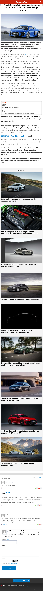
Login (8, 539)
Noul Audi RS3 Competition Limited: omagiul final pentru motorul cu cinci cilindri (20, 364)
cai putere (6, 107)
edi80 (8, 492)
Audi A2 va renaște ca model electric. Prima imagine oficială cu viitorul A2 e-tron (18, 331)
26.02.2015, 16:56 (9, 482)
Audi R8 (23, 136)
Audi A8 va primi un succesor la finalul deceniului (20, 300)
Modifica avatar (4, 532)
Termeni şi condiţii (23, 586)
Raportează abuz (7, 488)
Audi (26, 54)
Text (3, 545)
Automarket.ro (21, 2)
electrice (36, 117)
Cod (3, 558)
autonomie (31, 76)
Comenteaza (38, 477)
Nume (4, 539)
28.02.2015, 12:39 (9, 515)
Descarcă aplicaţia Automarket (21, 581)
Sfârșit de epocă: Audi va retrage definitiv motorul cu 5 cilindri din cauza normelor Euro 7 (19, 233)
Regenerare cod (13, 563)
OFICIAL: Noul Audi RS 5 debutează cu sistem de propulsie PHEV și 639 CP (20, 432)
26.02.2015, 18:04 (10, 493)
